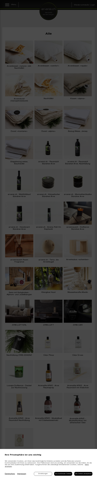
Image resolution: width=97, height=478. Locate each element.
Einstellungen (43, 474)
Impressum (21, 474)
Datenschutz (10, 474)
